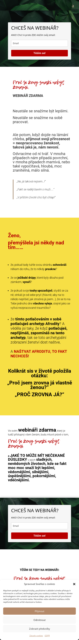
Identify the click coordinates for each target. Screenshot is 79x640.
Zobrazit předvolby (39, 628)
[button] (74, 584)
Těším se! (39, 53)
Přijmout (39, 611)
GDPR (47, 635)
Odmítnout (39, 620)
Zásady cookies (36, 635)
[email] (39, 43)
